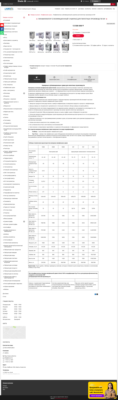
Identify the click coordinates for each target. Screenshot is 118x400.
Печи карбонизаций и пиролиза (13, 283)
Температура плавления (11, 198)
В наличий (7, 20)
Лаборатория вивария (10, 252)
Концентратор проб (9, 73)
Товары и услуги (70, 9)
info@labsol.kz (8, 358)
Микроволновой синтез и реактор (11, 102)
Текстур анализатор (9, 195)
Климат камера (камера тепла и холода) (13, 67)
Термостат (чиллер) (9, 207)
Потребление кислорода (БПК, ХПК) (12, 129)
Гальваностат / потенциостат (12, 49)
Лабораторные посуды (10, 79)
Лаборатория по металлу (11, 274)
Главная (57, 9)
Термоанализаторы (9, 204)
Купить (78, 35)
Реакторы (7, 148)
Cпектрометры (8, 167)
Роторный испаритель (10, 161)
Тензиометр (7, 201)
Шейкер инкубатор (9, 237)
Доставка (81, 9)
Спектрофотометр (9, 178)
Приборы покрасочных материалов (10, 133)
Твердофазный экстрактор (11, 192)
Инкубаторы (7, 76)
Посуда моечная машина (11, 126)
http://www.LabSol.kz (10, 356)
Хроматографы (8, 221)
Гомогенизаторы (8, 57)
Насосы (6, 114)
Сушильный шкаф (9, 187)
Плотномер (7, 120)
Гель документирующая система (13, 52)
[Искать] (113, 4)
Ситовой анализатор (10, 164)
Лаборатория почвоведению (12, 281)
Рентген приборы (9, 155)
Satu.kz (66, 396)
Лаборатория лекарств (10, 268)
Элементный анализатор (11, 242)
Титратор (6, 213)
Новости (100, 9)
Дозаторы (7, 60)
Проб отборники (8, 137)
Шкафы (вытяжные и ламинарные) (10, 230)
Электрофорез (8, 240)
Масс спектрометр (9, 90)
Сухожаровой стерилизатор (12, 184)
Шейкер (6, 234)
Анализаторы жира (9, 29)
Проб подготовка (9, 140)
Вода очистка (8, 46)
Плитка (6, 117)
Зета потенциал (8, 63)
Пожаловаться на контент (61, 398)
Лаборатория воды (9, 255)
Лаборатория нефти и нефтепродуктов (10, 277)
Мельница (7, 93)
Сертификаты (108, 9)
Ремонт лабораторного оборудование (10, 152)
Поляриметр (7, 123)
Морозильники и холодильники (13, 109)
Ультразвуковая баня (10, 215)
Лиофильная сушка (46, 14)
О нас (62, 9)
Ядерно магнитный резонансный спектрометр (13, 246)
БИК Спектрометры (9, 172)
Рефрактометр (8, 158)
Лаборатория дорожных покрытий (11, 261)
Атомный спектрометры (11, 170)
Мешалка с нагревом (10, 99)
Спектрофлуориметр (10, 175)
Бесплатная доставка (80, 43)
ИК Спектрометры (9, 181)
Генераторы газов (9, 54)
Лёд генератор (8, 84)
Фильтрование (8, 218)
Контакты (88, 9)
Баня (5, 34)
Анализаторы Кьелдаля (10, 26)
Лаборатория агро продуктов (12, 249)
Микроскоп (7, 106)
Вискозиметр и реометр (11, 40)
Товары (5, 385)
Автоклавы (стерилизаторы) (12, 23)
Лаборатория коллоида (10, 265)
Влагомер (7, 43)
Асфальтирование (9, 286)
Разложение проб (9, 142)
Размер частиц (8, 145)
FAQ (114, 9)
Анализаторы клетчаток (11, 32)
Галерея (94, 9)
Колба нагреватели (9, 70)
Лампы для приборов (10, 82)
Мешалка (6, 96)
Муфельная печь (8, 111)
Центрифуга (7, 227)
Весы (5, 37)
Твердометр (7, 190)
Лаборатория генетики (10, 258)
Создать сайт (30, 1)
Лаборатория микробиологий (12, 271)
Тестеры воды (8, 210)
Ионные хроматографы (10, 224)
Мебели (6, 289)
